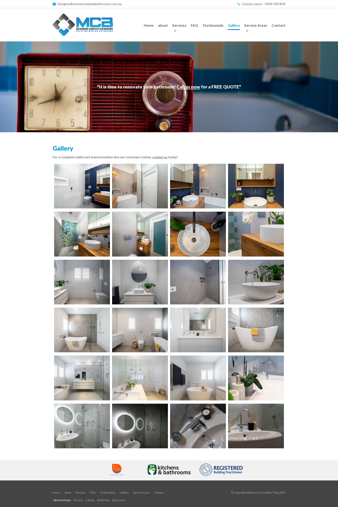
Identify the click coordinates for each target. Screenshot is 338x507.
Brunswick (118, 500)
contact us (159, 157)
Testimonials (107, 492)
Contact (158, 492)
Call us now (188, 86)
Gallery (124, 492)
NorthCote (103, 500)
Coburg (89, 500)
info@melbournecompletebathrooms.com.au (89, 4)
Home (56, 492)
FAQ (92, 492)
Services (80, 492)
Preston (78, 500)
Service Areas (141, 492)
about (67, 492)
